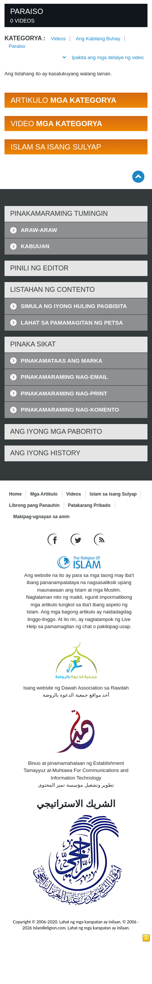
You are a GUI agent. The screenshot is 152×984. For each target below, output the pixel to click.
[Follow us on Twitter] (77, 539)
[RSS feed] (99, 539)
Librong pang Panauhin (34, 505)
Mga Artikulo (43, 494)
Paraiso (17, 46)
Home (15, 494)
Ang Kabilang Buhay (98, 38)
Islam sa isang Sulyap (113, 494)
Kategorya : (25, 38)
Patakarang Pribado (89, 505)
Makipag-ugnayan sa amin (41, 516)
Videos (58, 38)
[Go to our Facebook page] (53, 539)
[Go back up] (138, 176)
